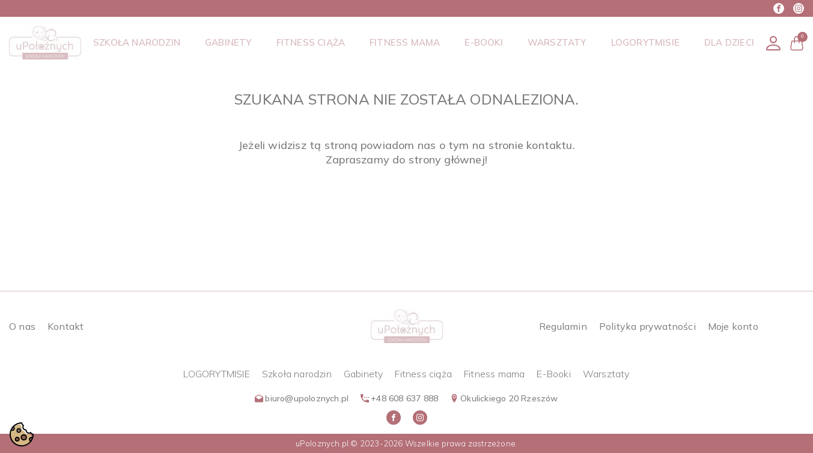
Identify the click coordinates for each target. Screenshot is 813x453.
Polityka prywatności (647, 326)
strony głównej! (448, 159)
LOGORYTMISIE (216, 374)
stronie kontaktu (531, 145)
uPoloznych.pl (322, 443)
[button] (797, 42)
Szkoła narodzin (297, 374)
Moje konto (733, 326)
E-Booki (553, 374)
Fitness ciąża (423, 374)
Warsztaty (606, 374)
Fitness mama (494, 374)
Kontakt (65, 326)
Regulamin (563, 326)
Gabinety (363, 374)
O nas (22, 326)
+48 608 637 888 (399, 398)
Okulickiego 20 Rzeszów (504, 398)
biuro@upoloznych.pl (302, 398)
